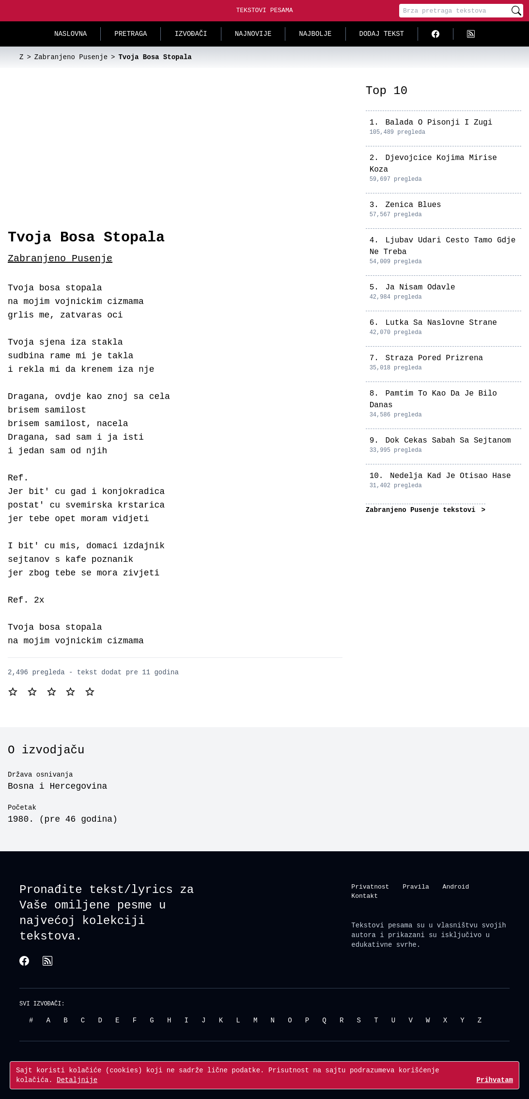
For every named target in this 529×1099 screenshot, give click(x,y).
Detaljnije (77, 1079)
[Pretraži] (516, 10)
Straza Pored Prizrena (434, 358)
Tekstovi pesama (381, 924)
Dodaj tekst (381, 33)
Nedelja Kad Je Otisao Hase (450, 476)
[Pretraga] (454, 10)
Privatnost (370, 886)
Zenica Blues (413, 205)
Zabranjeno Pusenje (60, 258)
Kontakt (364, 896)
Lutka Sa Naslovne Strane (441, 323)
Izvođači (190, 33)
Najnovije (253, 33)
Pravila (416, 886)
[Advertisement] (175, 156)
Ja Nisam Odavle (420, 287)
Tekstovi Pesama (264, 10)
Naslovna (70, 33)
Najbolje (315, 33)
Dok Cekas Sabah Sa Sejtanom (448, 440)
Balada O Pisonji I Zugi (438, 122)
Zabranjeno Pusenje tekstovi (423, 509)
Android (456, 886)
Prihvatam (494, 1079)
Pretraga (130, 33)
